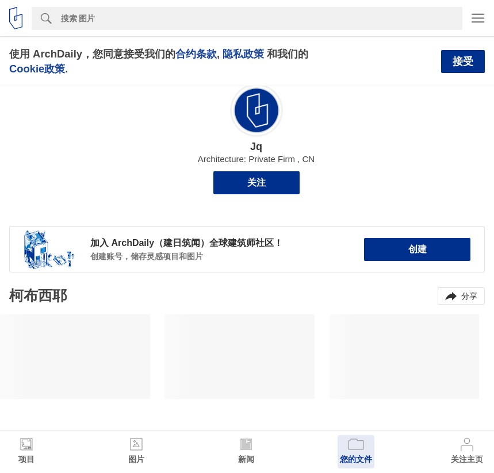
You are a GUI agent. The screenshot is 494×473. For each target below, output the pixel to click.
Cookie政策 (37, 69)
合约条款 (196, 54)
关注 (256, 182)
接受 (463, 61)
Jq (256, 146)
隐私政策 (243, 54)
